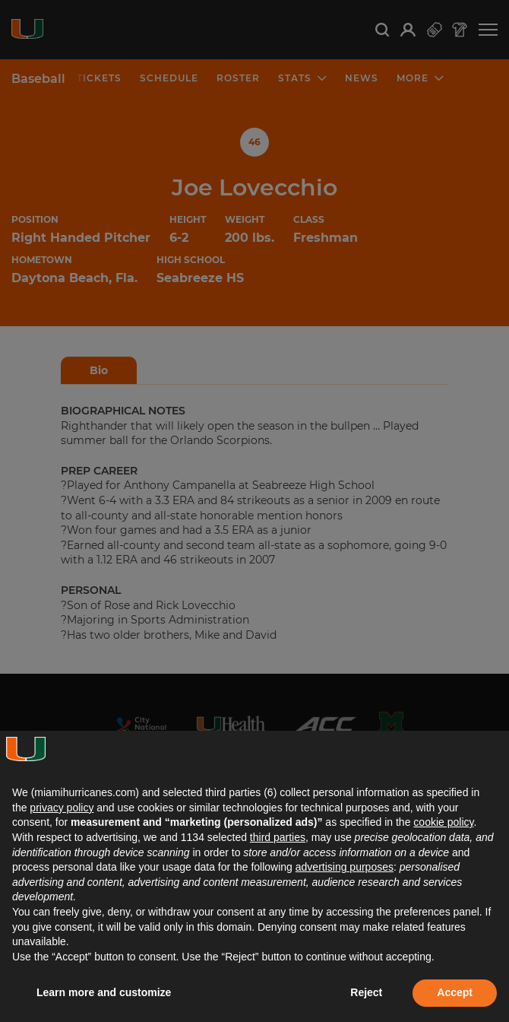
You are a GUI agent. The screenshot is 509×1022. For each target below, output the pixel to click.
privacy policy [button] (61, 807)
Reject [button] (366, 992)
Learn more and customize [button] (103, 992)
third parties (277, 837)
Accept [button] (455, 992)
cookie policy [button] (443, 822)
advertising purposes (345, 867)
